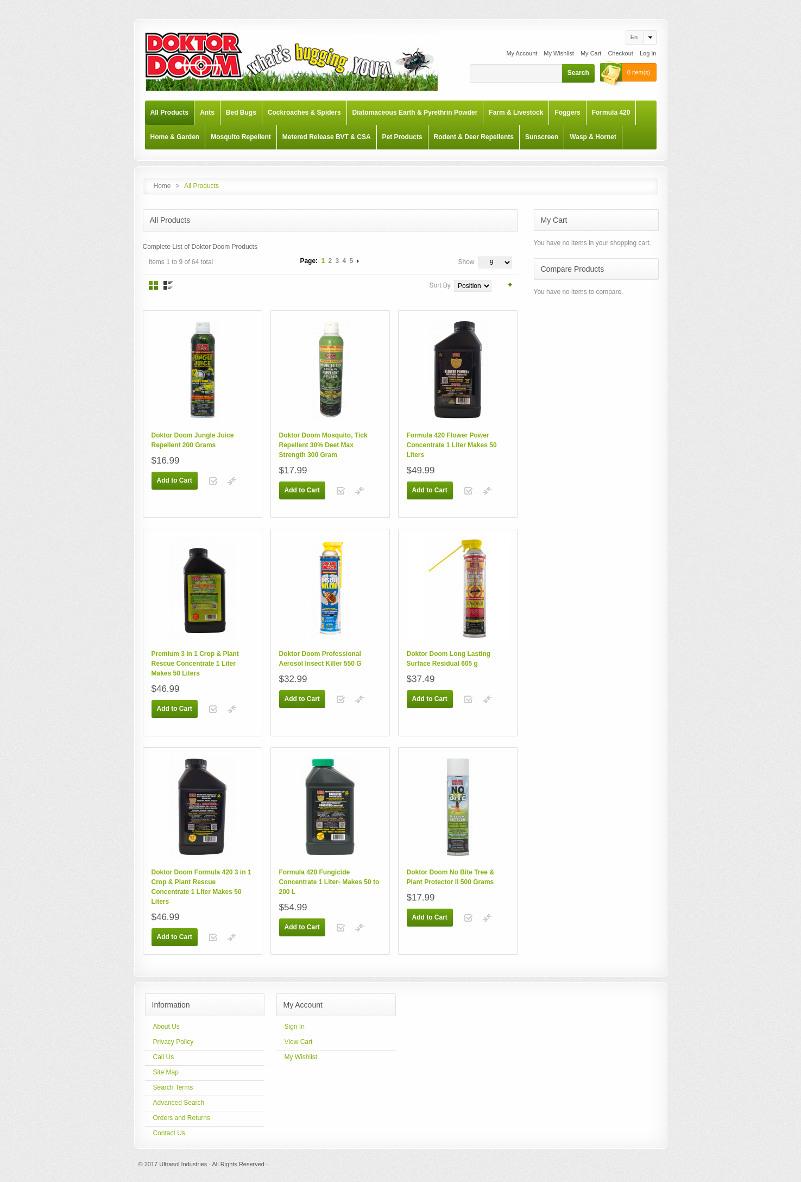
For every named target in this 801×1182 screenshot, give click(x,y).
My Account (521, 53)
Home (162, 186)
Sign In (295, 1026)
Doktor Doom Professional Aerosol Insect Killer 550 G (320, 658)
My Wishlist (559, 53)
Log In (648, 53)
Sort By (440, 285)
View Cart (299, 1042)
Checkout (620, 53)
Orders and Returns (181, 1118)
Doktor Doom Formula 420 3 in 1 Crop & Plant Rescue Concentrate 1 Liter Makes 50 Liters (201, 886)
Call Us (163, 1057)
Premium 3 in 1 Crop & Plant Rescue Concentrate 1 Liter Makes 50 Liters (195, 663)
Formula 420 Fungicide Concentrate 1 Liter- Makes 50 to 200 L (329, 882)
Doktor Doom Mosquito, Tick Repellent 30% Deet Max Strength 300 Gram (323, 445)
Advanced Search (179, 1102)
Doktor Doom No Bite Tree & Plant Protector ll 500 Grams (450, 877)
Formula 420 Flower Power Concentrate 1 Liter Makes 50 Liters (452, 445)
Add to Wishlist (213, 481)
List (168, 285)
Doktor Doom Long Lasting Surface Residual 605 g (449, 658)
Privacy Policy (173, 1042)
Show (466, 262)
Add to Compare (232, 481)
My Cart (591, 53)
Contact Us (169, 1133)
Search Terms (173, 1087)
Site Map (166, 1072)
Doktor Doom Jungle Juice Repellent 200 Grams (193, 440)
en (634, 37)
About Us (166, 1026)
